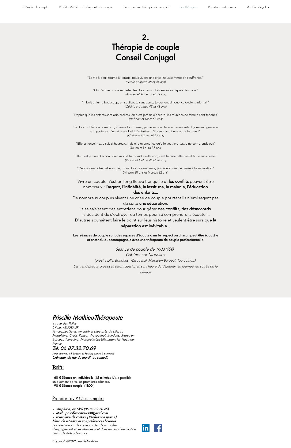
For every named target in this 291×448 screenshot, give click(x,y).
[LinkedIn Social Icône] (146, 428)
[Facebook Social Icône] (158, 428)
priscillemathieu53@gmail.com (86, 413)
